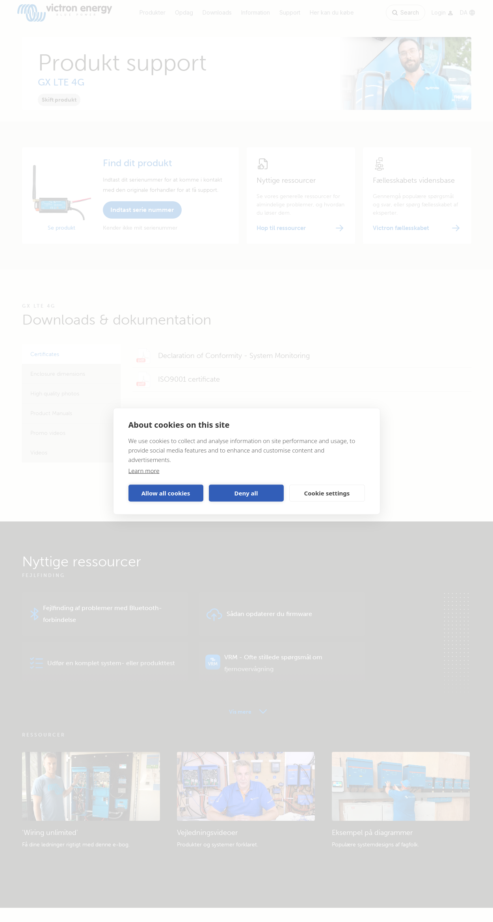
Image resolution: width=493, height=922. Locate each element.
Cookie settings (327, 493)
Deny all (246, 493)
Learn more (144, 470)
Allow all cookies (165, 493)
